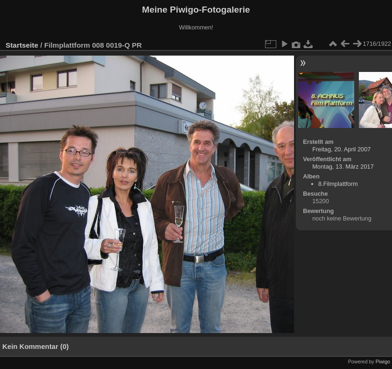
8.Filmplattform (338, 183)
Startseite (22, 45)
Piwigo (383, 361)
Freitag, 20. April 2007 (341, 149)
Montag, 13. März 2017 (343, 166)
